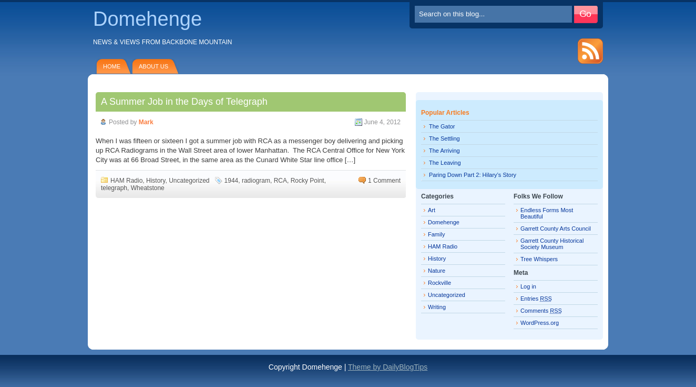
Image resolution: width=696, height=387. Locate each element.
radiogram (256, 180)
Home (111, 66)
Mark (146, 122)
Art (431, 210)
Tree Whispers (539, 259)
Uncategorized (189, 180)
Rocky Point (307, 180)
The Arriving (444, 150)
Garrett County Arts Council (555, 228)
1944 (231, 180)
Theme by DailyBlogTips (387, 367)
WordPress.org (539, 323)
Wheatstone (148, 188)
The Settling (444, 138)
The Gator (442, 126)
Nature (436, 270)
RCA (280, 180)
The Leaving (445, 163)
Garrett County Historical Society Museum (552, 243)
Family (436, 234)
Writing (437, 307)
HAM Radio (126, 180)
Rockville (439, 283)
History (155, 180)
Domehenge (147, 19)
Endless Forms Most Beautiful (546, 213)
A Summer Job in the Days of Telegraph (184, 101)
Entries (536, 298)
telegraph (114, 188)
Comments (541, 310)
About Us (153, 66)
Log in (528, 286)
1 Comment (384, 180)
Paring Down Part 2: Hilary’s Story (472, 175)
